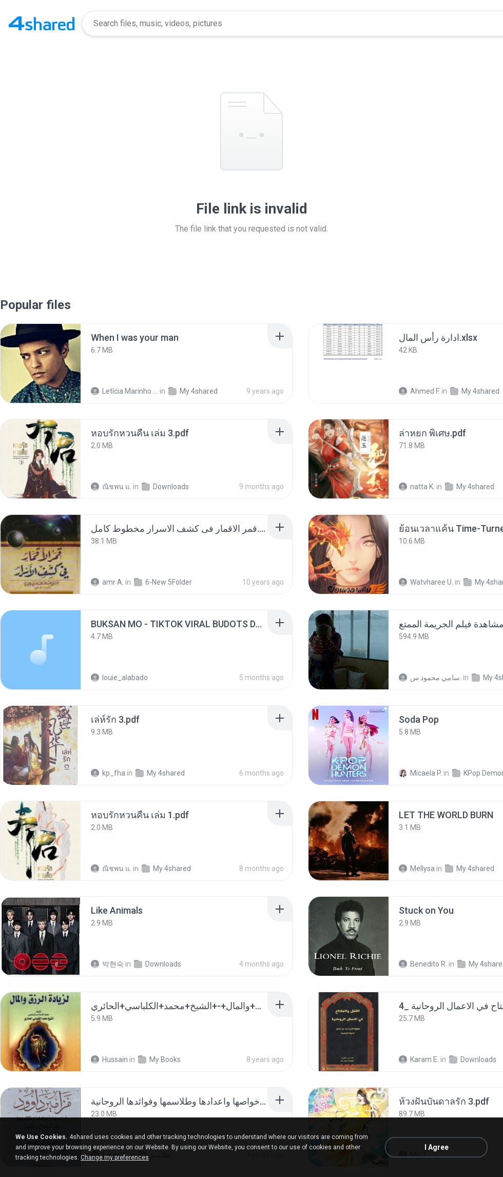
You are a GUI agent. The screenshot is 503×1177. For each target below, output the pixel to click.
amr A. (107, 582)
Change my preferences (115, 1157)
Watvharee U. (426, 582)
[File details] (41, 363)
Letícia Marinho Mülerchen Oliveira (124, 391)
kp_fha (108, 773)
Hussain (109, 1059)
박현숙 (107, 964)
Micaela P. (420, 773)
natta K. (417, 487)
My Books (159, 1059)
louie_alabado (119, 677)
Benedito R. (423, 964)
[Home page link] (41, 23)
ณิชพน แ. (111, 487)
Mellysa (417, 868)
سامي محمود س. (430, 677)
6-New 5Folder (163, 582)
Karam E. (419, 1059)
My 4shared (193, 391)
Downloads (165, 487)
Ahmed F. (419, 391)
